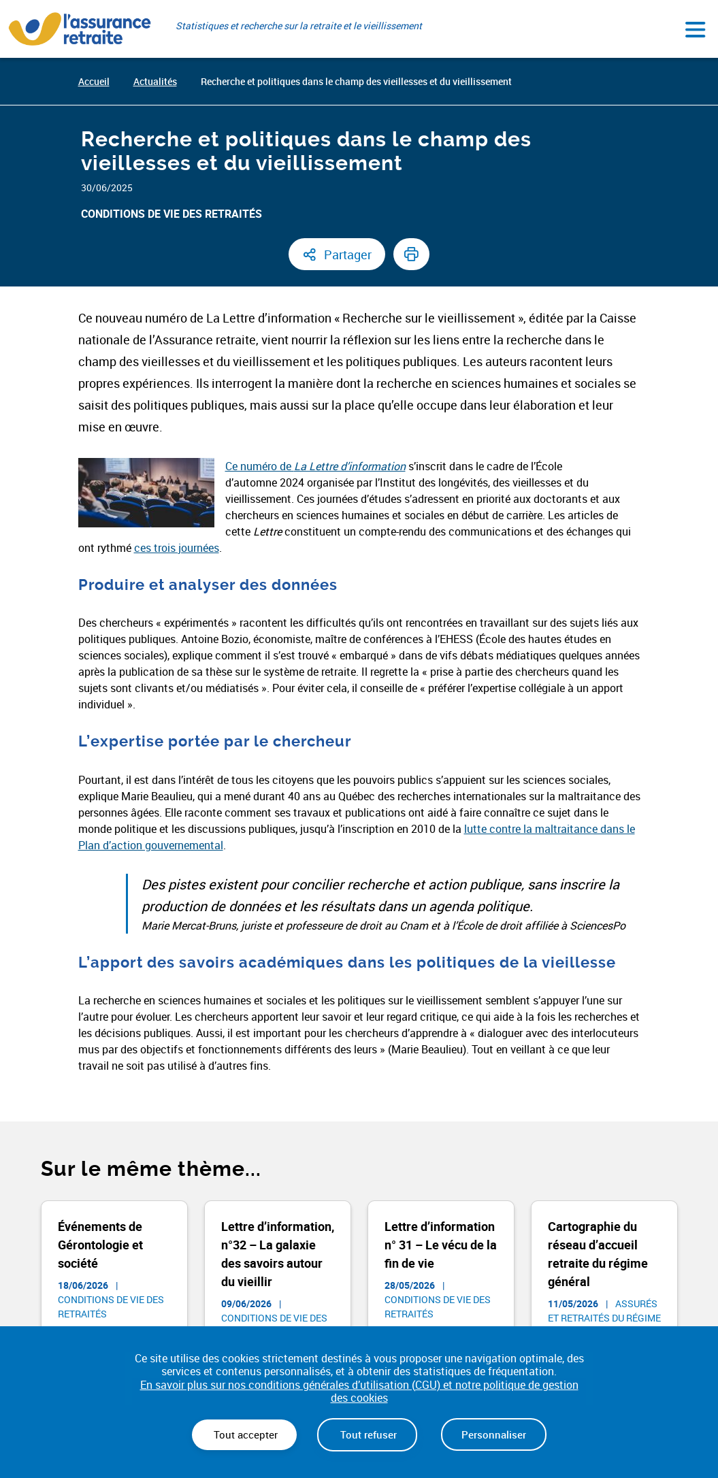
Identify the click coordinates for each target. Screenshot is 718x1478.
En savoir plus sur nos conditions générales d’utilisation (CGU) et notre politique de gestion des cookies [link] (359, 1391)
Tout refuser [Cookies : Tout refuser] (367, 1434)
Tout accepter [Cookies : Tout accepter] (244, 1434)
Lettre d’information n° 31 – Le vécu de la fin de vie (441, 1244)
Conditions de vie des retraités (171, 213)
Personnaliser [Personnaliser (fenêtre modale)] (493, 1434)
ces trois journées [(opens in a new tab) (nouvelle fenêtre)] (176, 547)
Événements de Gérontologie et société (100, 1244)
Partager (348, 254)
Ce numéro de (315, 466)
